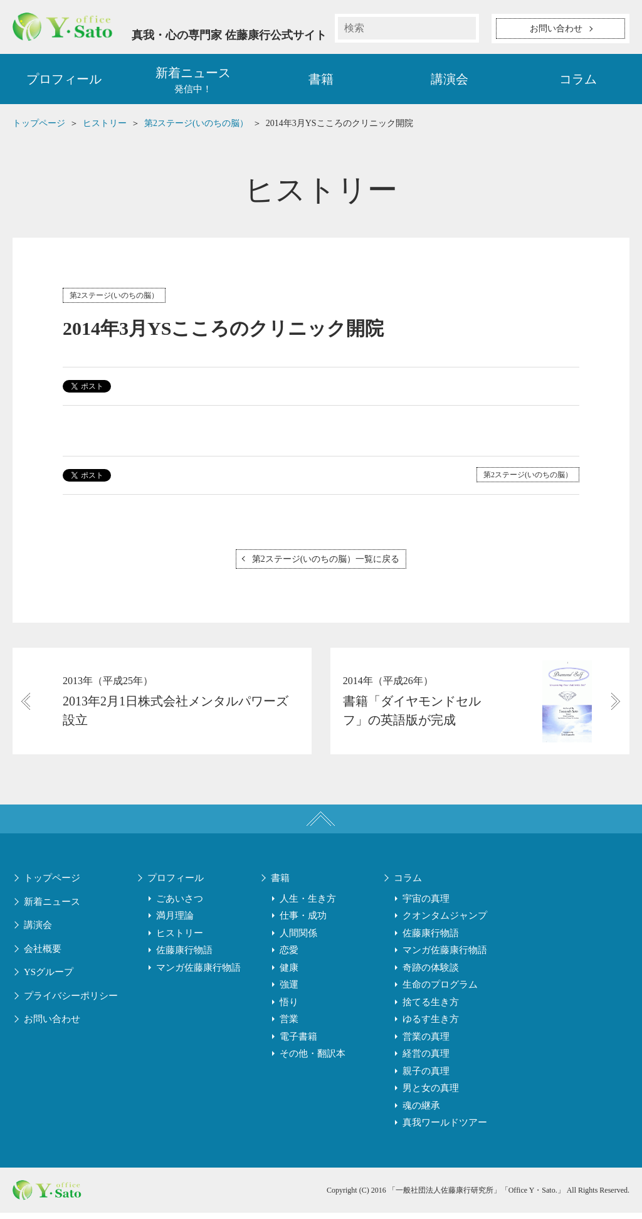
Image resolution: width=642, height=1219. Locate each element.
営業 (289, 1026)
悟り (289, 1009)
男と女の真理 (431, 1095)
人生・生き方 (308, 905)
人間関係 (298, 940)
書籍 (321, 81)
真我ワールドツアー (445, 1129)
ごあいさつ (179, 905)
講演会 (449, 81)
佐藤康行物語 (184, 957)
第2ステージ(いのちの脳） (114, 297)
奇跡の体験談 (431, 974)
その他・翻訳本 (312, 1060)
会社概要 (42, 956)
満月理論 (175, 922)
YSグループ (48, 979)
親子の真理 (426, 1078)
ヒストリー (179, 940)
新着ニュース (52, 909)
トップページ (52, 885)
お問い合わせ (52, 1026)
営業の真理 (426, 1043)
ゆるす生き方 (431, 1026)
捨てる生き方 (431, 1009)
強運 (289, 991)
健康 (289, 974)
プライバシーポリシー (71, 1003)
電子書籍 (298, 1043)
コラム (578, 81)
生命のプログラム (440, 991)
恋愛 (289, 957)
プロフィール (64, 81)
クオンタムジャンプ (445, 922)
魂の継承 (421, 1112)
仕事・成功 (303, 922)
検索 (464, 28)
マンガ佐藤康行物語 (198, 974)
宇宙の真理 (426, 905)
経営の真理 (426, 1060)
